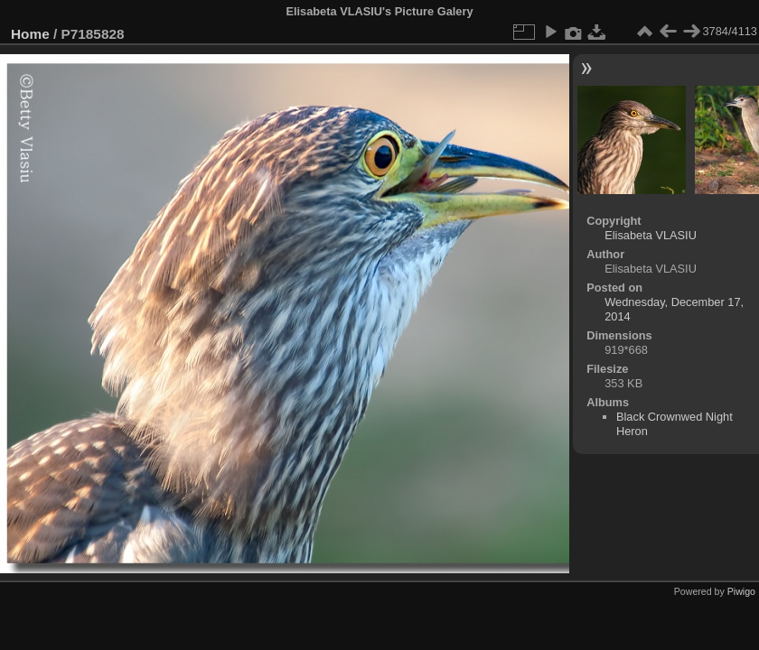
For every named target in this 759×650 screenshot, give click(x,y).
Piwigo (741, 591)
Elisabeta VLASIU (650, 235)
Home (30, 34)
